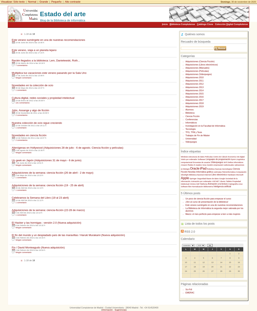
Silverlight (185, 175)
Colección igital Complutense (231, 24)
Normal (32, 1)
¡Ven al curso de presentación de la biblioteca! (207, 202)
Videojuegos (191, 142)
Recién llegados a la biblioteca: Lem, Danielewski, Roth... (46, 60)
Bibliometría (208, 187)
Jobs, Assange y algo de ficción (30, 110)
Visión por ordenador (189, 159)
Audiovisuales (228, 165)
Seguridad (201, 178)
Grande (44, 1)
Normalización (197, 187)
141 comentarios (23, 103)
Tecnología (191, 129)
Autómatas (217, 172)
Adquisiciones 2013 (195, 87)
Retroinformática (228, 172)
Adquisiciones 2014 (195, 90)
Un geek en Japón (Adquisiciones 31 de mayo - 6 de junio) (46, 160)
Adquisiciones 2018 (195, 103)
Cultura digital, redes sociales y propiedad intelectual (43, 97)
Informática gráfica (204, 172)
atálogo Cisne (205, 24)
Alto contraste (72, 1)
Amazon (184, 165)
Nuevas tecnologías (223, 169)
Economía (232, 157)
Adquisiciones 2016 (195, 97)
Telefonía (203, 184)
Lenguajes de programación (218, 159)
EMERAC (190, 293)
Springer (193, 179)
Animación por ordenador (201, 181)
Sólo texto (19, 1)
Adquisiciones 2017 (195, 100)
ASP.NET (215, 181)
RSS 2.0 (190, 231)
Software (201, 159)
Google (222, 179)
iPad (203, 168)
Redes (190, 165)
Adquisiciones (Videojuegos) (199, 74)
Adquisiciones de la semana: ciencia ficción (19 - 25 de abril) (48, 185)
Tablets (229, 181)
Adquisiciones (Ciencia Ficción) (200, 61)
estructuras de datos (196, 157)
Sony (204, 165)
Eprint (233, 159)
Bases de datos (213, 179)
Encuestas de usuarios (201, 162)
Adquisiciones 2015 (195, 94)
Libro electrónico (219, 174)
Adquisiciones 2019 (195, 106)
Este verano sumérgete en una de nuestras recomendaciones (48, 39)
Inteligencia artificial (222, 186)
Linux (240, 184)
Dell (197, 184)
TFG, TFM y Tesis (194, 132)
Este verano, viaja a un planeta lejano (34, 50)
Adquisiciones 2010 (195, 77)
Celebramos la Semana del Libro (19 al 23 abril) (40, 197)
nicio (165, 24)
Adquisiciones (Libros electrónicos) (202, 65)
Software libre (186, 187)
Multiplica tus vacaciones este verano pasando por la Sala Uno (49, 72)
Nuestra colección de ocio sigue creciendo (37, 122)
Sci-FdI (189, 289)
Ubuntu (222, 181)
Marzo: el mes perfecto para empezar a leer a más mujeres (213, 214)
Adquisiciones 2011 (195, 81)
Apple (185, 178)
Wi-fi (225, 162)
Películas (209, 157)
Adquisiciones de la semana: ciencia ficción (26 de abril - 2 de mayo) (52, 172)
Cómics (193, 184)
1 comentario (21, 90)
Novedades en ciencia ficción (29, 135)
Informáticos (191, 123)
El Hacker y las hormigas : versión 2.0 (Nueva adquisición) (46, 222)
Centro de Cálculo (220, 157)
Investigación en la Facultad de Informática (205, 126)
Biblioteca (190, 113)
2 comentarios (22, 115)
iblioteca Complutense (182, 24)
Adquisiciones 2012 (195, 84)
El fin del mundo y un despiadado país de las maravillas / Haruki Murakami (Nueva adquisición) (68, 235)
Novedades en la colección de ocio (32, 85)
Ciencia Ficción (193, 116)
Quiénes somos (195, 34)
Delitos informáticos (235, 162)
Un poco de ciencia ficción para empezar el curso (208, 199)
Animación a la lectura (217, 184)
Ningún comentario (24, 78)
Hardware (231, 175)
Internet (207, 175)
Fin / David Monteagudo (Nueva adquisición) (38, 247)
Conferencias (192, 119)
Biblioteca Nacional (196, 175)
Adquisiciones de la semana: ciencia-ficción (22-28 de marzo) (48, 210)
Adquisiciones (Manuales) (197, 68)
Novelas (191, 172)
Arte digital (240, 157)
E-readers (198, 165)
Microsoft (239, 175)
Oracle (194, 168)
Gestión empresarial (215, 165)
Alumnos (190, 110)
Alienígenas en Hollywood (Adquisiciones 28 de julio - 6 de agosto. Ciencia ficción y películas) (67, 147)
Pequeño (56, 1)
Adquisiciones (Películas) (197, 71)
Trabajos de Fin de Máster (198, 135)
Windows (184, 157)
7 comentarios (22, 65)
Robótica (210, 169)
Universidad (191, 139)
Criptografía (233, 184)
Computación (241, 172)
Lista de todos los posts (200, 223)
